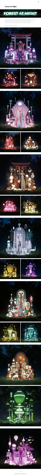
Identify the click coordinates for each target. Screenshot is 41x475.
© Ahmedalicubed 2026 (23, 473)
